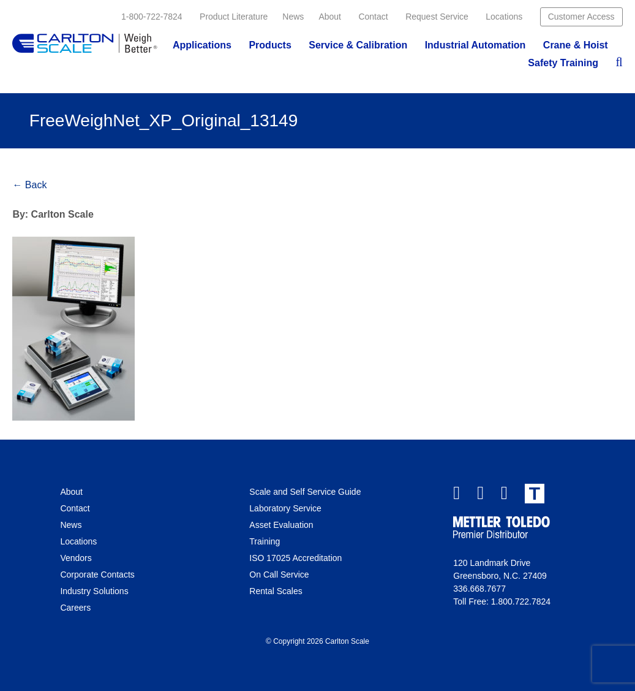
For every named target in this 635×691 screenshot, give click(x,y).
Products (270, 45)
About (329, 16)
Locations (504, 16)
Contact (373, 16)
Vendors (75, 558)
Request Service (436, 16)
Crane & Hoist (575, 45)
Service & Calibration (358, 45)
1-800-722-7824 (151, 16)
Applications (202, 45)
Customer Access (581, 16)
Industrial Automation (475, 45)
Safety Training (563, 63)
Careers (75, 608)
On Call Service (279, 574)
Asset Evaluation (281, 525)
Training (264, 541)
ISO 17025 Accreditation (295, 558)
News (293, 16)
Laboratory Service (285, 508)
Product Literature (234, 16)
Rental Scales (275, 591)
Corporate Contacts (97, 574)
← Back (29, 185)
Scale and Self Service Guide (305, 492)
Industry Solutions (94, 591)
